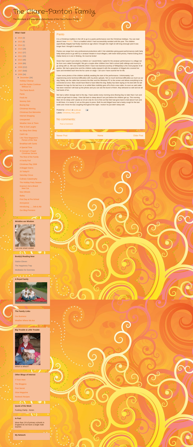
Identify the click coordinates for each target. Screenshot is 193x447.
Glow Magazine (21, 392)
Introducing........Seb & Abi (30, 207)
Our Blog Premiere (27, 210)
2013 (20, 49)
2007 (20, 71)
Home (100, 135)
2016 (20, 38)
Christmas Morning (27, 109)
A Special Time (26, 147)
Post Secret (20, 388)
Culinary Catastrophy (28, 179)
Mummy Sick (25, 101)
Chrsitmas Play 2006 (28, 164)
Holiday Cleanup (27, 81)
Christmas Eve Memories (30, 112)
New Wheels (25, 192)
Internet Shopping (27, 116)
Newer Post (62, 135)
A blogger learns (26, 168)
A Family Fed (25, 160)
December (24, 78)
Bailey (22, 196)
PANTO (70, 41)
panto (78, 113)
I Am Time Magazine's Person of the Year (29, 139)
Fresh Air (23, 98)
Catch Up (23, 134)
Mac (73, 113)
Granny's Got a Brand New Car (29, 187)
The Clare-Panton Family (54, 12)
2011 (20, 56)
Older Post (138, 135)
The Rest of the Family (29, 157)
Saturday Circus (26, 175)
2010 (20, 60)
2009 (20, 63)
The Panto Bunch (27, 90)
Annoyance (24, 203)
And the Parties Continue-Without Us (30, 85)
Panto (22, 94)
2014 (20, 45)
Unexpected (25, 120)
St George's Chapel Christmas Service (28, 152)
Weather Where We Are (25, 320)
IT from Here (20, 380)
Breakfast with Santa (28, 144)
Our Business (20, 316)
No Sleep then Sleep (28, 130)
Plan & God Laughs (28, 127)
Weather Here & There (29, 123)
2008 (20, 67)
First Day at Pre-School (29, 199)
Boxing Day (24, 105)
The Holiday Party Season (31, 182)
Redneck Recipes (22, 397)
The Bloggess (21, 384)
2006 (20, 74)
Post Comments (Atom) (105, 142)
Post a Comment (66, 124)
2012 (20, 52)
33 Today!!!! (24, 171)
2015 (20, 42)
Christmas (67, 113)
